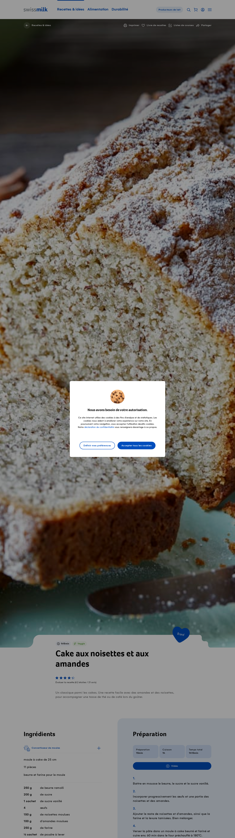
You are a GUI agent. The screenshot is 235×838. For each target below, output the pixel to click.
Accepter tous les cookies (136, 445)
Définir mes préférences (97, 445)
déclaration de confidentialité (99, 427)
